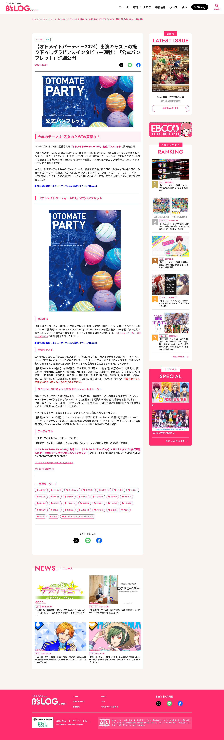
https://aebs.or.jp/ (139, 725)
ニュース (124, 7)
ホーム (34, 19)
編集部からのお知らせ (111, 706)
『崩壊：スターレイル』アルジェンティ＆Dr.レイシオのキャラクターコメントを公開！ (174, 307)
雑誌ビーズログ (142, 7)
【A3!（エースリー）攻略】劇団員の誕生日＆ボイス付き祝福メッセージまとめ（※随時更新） (174, 269)
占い (184, 7)
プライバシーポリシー (82, 721)
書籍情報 (160, 7)
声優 (49, 39)
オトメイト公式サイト (46, 469)
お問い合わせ (61, 721)
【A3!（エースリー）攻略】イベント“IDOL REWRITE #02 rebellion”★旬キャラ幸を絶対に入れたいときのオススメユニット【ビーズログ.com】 (114, 666)
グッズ (174, 7)
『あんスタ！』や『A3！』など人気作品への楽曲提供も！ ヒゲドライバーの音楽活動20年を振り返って (114, 617)
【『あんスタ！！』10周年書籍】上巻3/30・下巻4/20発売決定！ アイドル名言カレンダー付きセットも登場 (173, 228)
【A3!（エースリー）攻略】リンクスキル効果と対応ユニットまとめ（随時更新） (174, 188)
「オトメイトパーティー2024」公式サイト (57, 462)
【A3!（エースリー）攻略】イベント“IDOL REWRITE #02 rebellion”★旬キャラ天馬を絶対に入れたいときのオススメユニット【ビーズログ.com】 (60, 666)
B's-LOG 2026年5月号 (170, 97)
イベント (54, 19)
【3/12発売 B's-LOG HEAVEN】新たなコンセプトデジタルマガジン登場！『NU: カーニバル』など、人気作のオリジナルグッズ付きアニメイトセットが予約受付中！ (174, 350)
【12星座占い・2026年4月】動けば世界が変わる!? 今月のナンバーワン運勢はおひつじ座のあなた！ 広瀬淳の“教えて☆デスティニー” (60, 617)
